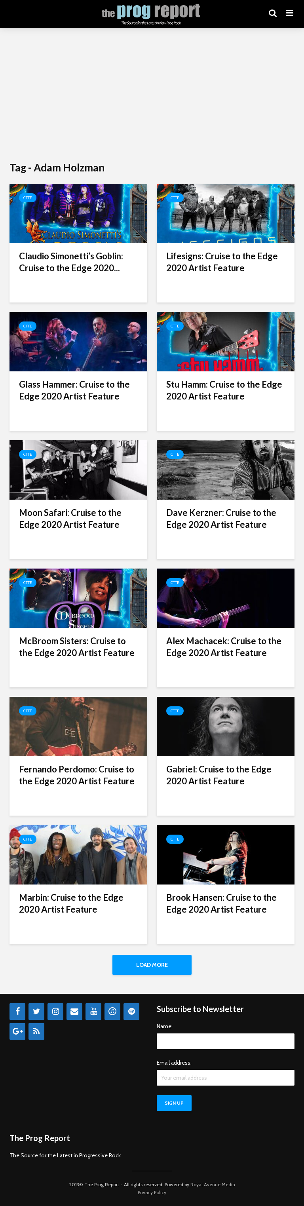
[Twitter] (36, 1011)
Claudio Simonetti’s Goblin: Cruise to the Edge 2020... (71, 262)
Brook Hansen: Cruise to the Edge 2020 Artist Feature (221, 903)
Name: (165, 1026)
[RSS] (36, 1031)
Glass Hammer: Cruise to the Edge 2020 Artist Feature (74, 390)
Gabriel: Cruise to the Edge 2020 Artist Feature (219, 775)
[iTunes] (112, 1011)
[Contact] (74, 1011)
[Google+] (17, 1031)
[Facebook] (17, 1011)
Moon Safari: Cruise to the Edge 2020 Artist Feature (70, 518)
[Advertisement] (152, 95)
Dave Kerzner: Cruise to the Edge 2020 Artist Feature (221, 518)
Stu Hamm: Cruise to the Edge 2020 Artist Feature (224, 390)
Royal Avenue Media (212, 1184)
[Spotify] (131, 1011)
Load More (152, 964)
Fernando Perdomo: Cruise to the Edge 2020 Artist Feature (77, 775)
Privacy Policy (152, 1192)
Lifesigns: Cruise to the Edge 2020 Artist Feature (222, 262)
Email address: (174, 1062)
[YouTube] (93, 1011)
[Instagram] (55, 1011)
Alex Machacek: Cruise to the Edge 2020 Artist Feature (223, 646)
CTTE (27, 197)
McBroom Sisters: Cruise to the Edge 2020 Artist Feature (77, 646)
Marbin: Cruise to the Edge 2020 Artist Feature (71, 903)
